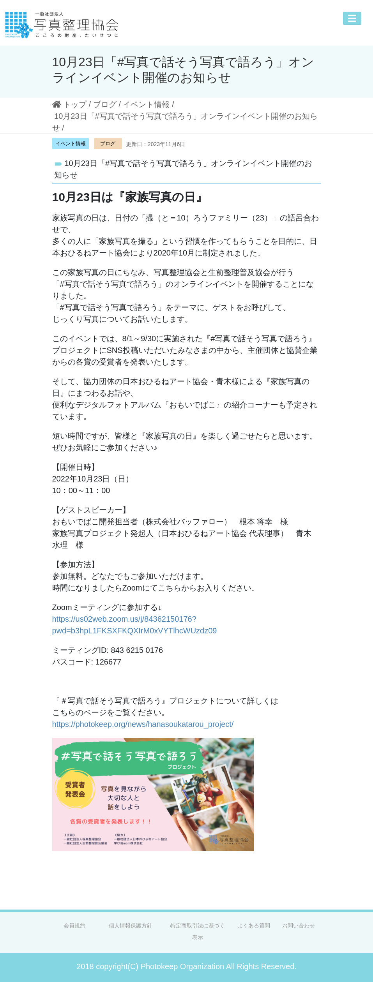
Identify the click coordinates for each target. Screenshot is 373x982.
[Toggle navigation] (352, 18)
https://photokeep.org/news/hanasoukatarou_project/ (143, 724)
